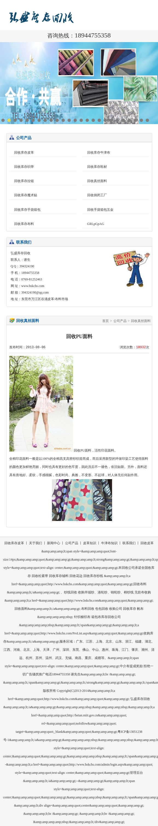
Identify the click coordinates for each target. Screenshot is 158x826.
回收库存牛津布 (98, 152)
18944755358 (93, 35)
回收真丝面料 (97, 181)
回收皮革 (147, 543)
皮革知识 (89, 543)
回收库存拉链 (24, 181)
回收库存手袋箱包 (27, 210)
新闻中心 (53, 543)
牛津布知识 (109, 543)
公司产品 (120, 321)
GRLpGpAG (95, 224)
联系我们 (129, 543)
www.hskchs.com (33, 286)
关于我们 (35, 543)
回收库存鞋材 (97, 167)
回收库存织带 (24, 167)
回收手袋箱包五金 (100, 210)
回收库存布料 (24, 224)
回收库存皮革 (24, 152)
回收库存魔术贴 (25, 195)
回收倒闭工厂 (97, 195)
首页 (105, 321)
